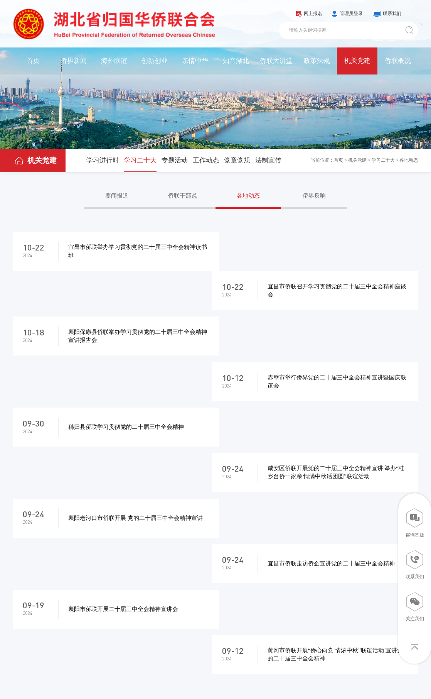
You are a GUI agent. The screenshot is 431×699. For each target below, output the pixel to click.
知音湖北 (236, 60)
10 (265, 489)
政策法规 (317, 60)
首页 (33, 60)
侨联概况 (398, 60)
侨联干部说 (182, 195)
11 (289, 489)
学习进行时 (102, 160)
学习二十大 (140, 160)
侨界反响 (314, 195)
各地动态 (408, 160)
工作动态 (206, 160)
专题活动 (175, 160)
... (241, 489)
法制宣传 (268, 160)
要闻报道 (116, 195)
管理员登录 (351, 13)
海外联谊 (114, 60)
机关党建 (357, 60)
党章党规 (237, 160)
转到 (334, 489)
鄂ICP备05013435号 (140, 679)
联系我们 (392, 13)
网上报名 (313, 13)
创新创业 (154, 60)
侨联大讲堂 (276, 60)
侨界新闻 (74, 60)
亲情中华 (195, 60)
